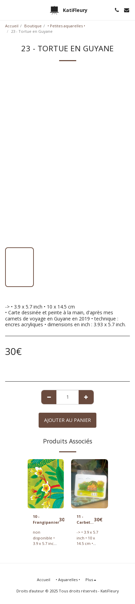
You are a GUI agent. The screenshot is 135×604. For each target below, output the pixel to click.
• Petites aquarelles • (66, 25)
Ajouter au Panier (67, 420)
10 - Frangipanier (46, 519)
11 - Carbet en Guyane (84, 519)
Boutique (33, 25)
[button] (7, 10)
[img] (45, 483)
